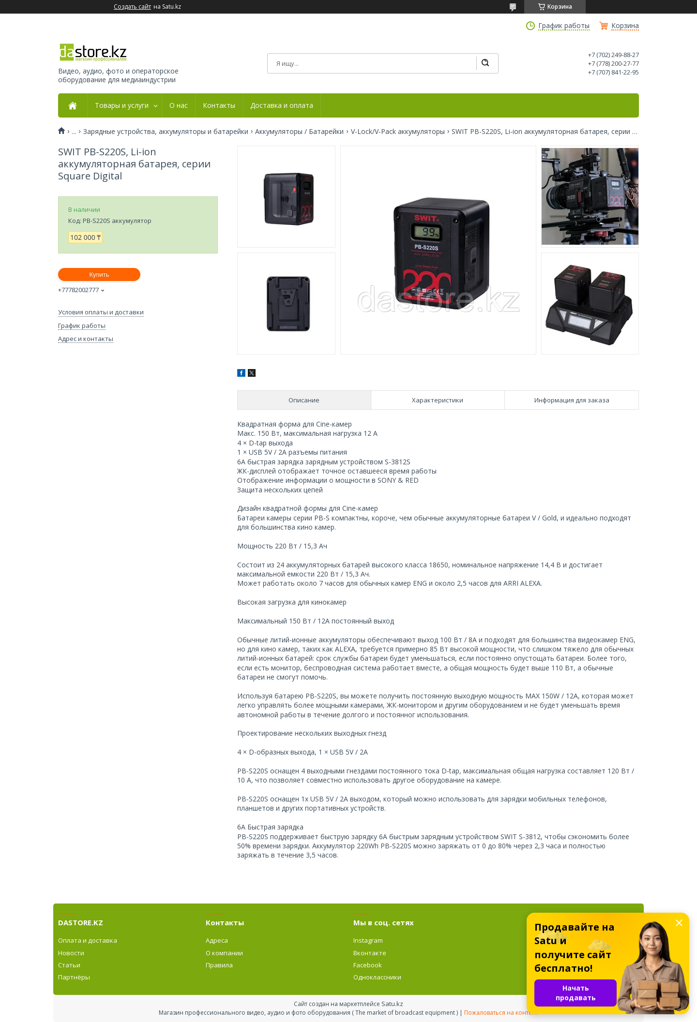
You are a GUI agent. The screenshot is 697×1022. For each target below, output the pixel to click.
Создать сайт (132, 6)
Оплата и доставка (87, 940)
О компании (224, 952)
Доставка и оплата (281, 105)
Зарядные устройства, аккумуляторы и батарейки (165, 131)
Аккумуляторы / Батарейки (299, 131)
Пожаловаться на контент (501, 1012)
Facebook (367, 965)
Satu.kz (392, 1003)
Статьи (69, 965)
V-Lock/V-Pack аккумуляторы (398, 131)
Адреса (217, 940)
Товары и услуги (122, 105)
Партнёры (74, 977)
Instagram (368, 940)
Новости (71, 952)
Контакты (219, 105)
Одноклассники (377, 977)
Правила (219, 965)
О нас (178, 105)
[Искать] (485, 63)
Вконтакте (369, 952)
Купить (99, 274)
